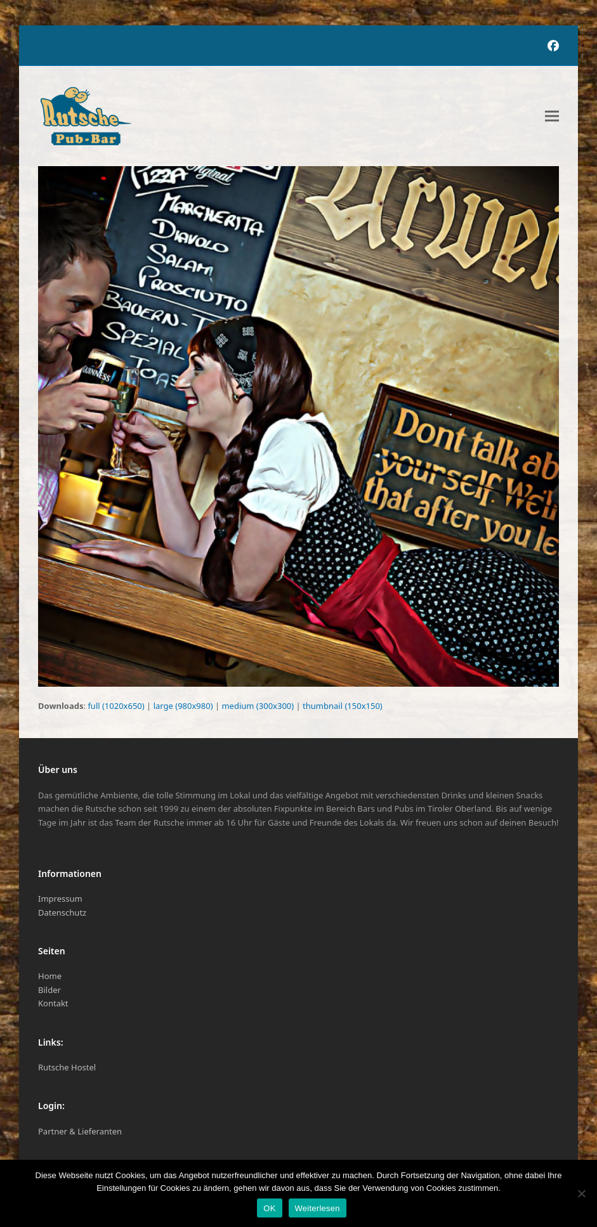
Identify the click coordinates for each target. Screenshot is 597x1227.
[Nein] (581, 1193)
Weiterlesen (317, 1208)
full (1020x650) (116, 705)
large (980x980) (183, 705)
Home (50, 976)
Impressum (60, 898)
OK (269, 1208)
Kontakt (53, 1003)
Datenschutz (62, 912)
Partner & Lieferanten (80, 1131)
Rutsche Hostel (67, 1067)
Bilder (49, 990)
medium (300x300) (257, 705)
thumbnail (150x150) (343, 705)
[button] (552, 116)
